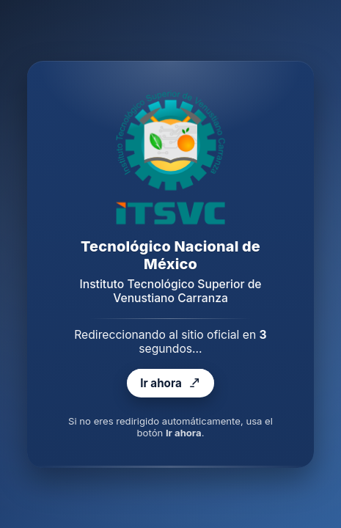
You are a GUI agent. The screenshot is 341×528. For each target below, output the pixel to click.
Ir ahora (170, 382)
